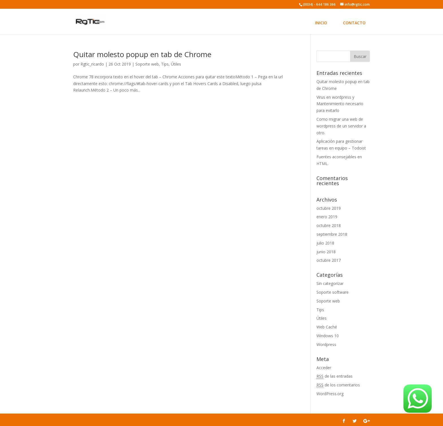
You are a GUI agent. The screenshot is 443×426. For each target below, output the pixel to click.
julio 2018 (325, 243)
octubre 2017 (328, 260)
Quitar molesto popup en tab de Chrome (142, 54)
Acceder (323, 367)
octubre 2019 (328, 208)
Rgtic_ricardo (92, 64)
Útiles (176, 64)
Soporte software (332, 292)
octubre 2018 (328, 225)
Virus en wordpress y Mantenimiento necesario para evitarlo (339, 103)
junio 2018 (326, 251)
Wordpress (326, 344)
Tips (165, 64)
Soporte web (147, 64)
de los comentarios (338, 385)
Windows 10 (327, 335)
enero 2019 (326, 216)
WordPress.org (330, 393)
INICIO (321, 22)
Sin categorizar (330, 283)
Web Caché (326, 327)
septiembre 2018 (331, 234)
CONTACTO (354, 22)
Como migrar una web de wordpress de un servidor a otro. (341, 125)
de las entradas (334, 376)
